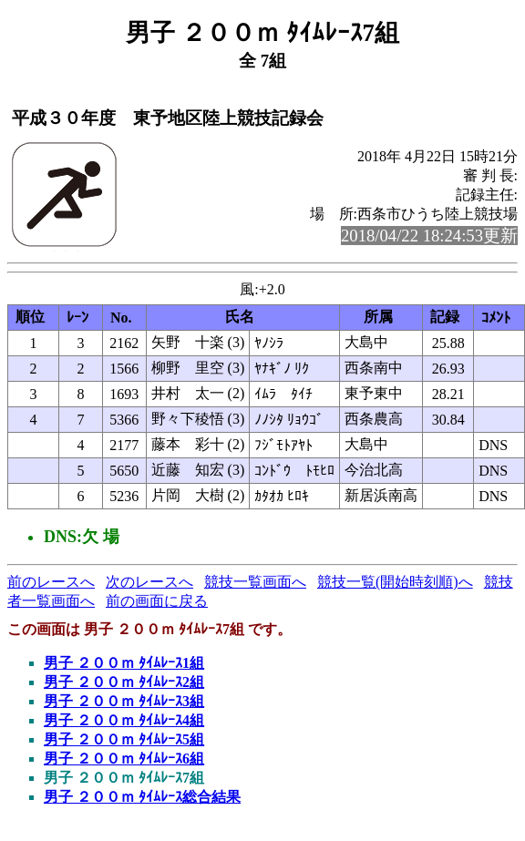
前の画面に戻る (157, 601)
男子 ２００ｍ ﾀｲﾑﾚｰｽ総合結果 (142, 797)
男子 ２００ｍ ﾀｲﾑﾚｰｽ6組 (124, 758)
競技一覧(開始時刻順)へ (395, 582)
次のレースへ (149, 582)
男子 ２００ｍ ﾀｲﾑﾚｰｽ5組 (124, 739)
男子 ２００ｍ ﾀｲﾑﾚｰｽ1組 (124, 663)
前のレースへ (51, 582)
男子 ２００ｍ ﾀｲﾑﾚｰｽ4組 (124, 720)
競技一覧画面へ (255, 582)
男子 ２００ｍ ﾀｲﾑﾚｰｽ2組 (124, 682)
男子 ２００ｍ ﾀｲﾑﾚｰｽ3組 (124, 701)
